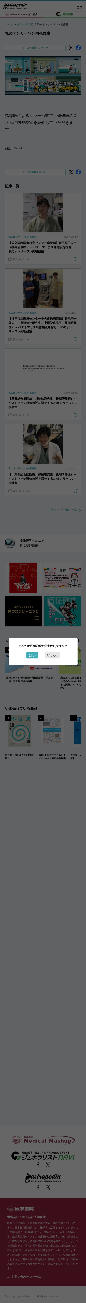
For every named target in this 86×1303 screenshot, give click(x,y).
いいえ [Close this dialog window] (52, 655)
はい (32, 655)
